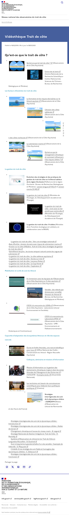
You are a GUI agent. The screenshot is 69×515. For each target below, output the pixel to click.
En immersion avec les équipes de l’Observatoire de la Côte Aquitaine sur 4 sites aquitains (45, 279)
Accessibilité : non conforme (48, 505)
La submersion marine (35, 144)
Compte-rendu (43, 375)
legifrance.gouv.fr (40, 499)
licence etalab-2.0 (43, 512)
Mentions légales (33, 505)
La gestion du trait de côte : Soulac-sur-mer (25, 259)
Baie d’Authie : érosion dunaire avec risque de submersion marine (34, 244)
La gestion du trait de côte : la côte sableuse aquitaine (30, 256)
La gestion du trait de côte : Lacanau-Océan (26, 261)
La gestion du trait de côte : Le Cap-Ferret (25, 263)
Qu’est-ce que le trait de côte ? (38, 63)
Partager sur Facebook (7, 467)
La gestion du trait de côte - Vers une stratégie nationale (33, 241)
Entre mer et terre (52, 71)
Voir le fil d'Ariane (7, 22)
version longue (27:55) (45, 187)
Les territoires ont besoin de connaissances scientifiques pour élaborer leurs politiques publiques (43, 385)
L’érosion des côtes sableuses (52, 110)
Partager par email (24, 467)
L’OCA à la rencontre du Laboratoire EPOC (54, 317)
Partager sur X (13, 467)
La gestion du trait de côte (37, 195)
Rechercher (62, 2)
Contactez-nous (21, 505)
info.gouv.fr (6, 499)
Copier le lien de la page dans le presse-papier (30, 467)
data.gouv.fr (54, 499)
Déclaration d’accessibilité (9, 508)
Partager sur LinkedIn (18, 467)
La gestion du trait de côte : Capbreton (24, 266)
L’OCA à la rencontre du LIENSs (39, 305)
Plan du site (5, 505)
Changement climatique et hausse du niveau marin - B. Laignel (35, 431)
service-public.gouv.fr (21, 499)
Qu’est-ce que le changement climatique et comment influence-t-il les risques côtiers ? (54, 156)
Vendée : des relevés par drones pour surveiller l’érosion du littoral (54, 292)
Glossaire (12, 505)
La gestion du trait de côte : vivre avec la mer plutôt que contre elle (54, 208)
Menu (66, 2)
